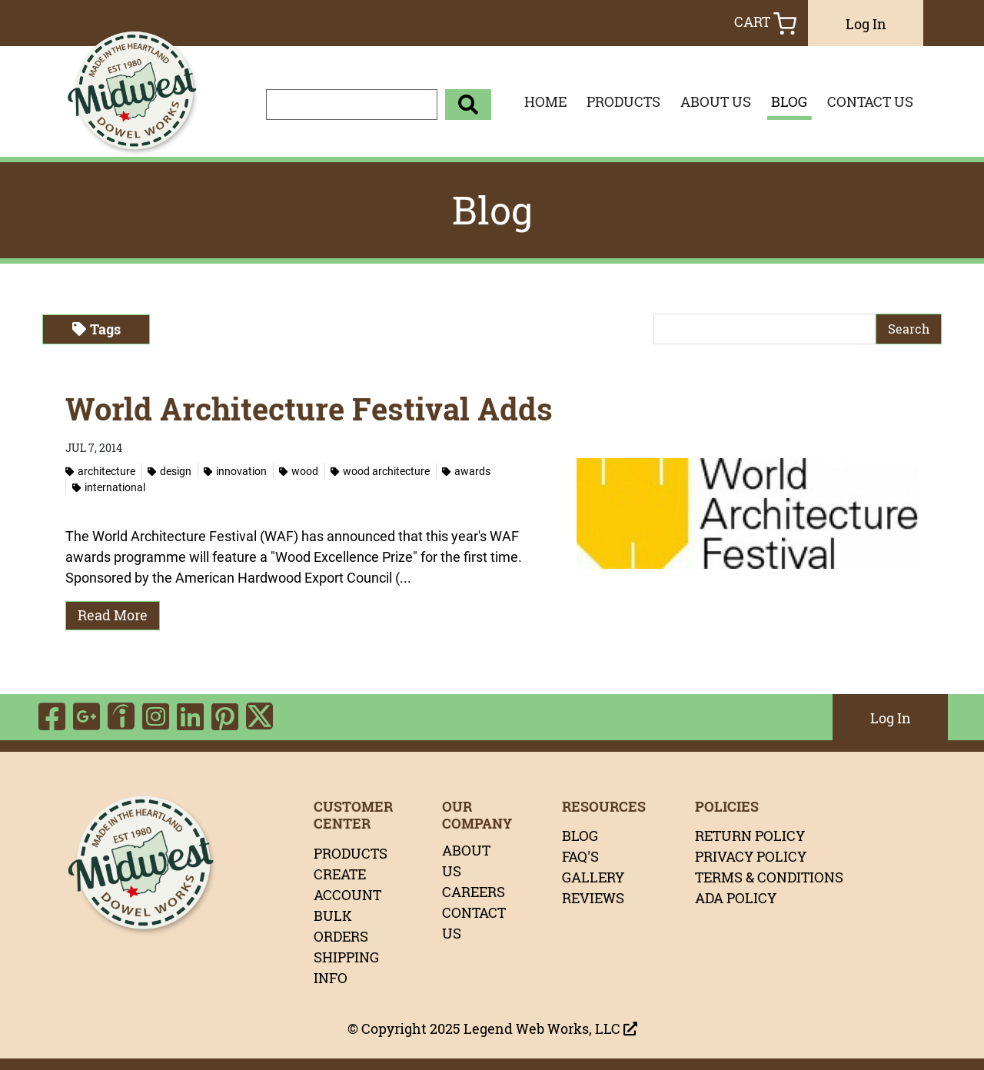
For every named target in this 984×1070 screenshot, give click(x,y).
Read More (113, 615)
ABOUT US (715, 101)
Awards (466, 471)
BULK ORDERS (341, 925)
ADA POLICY (735, 898)
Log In (866, 24)
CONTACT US (870, 101)
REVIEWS (593, 898)
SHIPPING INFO (346, 967)
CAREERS (473, 891)
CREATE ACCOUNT (347, 884)
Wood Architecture (380, 471)
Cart (765, 23)
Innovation (235, 471)
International (108, 487)
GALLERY (593, 877)
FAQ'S (580, 856)
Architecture (100, 471)
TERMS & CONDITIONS (769, 877)
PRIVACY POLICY (750, 856)
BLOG (789, 101)
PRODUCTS (623, 101)
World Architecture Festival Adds (309, 409)
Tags (96, 329)
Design (169, 471)
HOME (545, 101)
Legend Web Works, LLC (550, 1028)
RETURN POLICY (750, 835)
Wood (298, 471)
